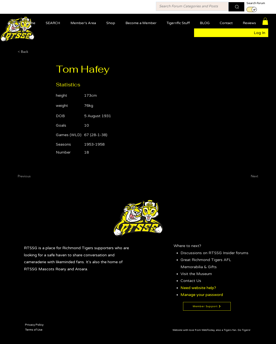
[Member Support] (207, 306)
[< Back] (32, 51)
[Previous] (32, 176)
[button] (84, 21)
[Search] (236, 6)
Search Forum (255, 3)
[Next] (247, 176)
